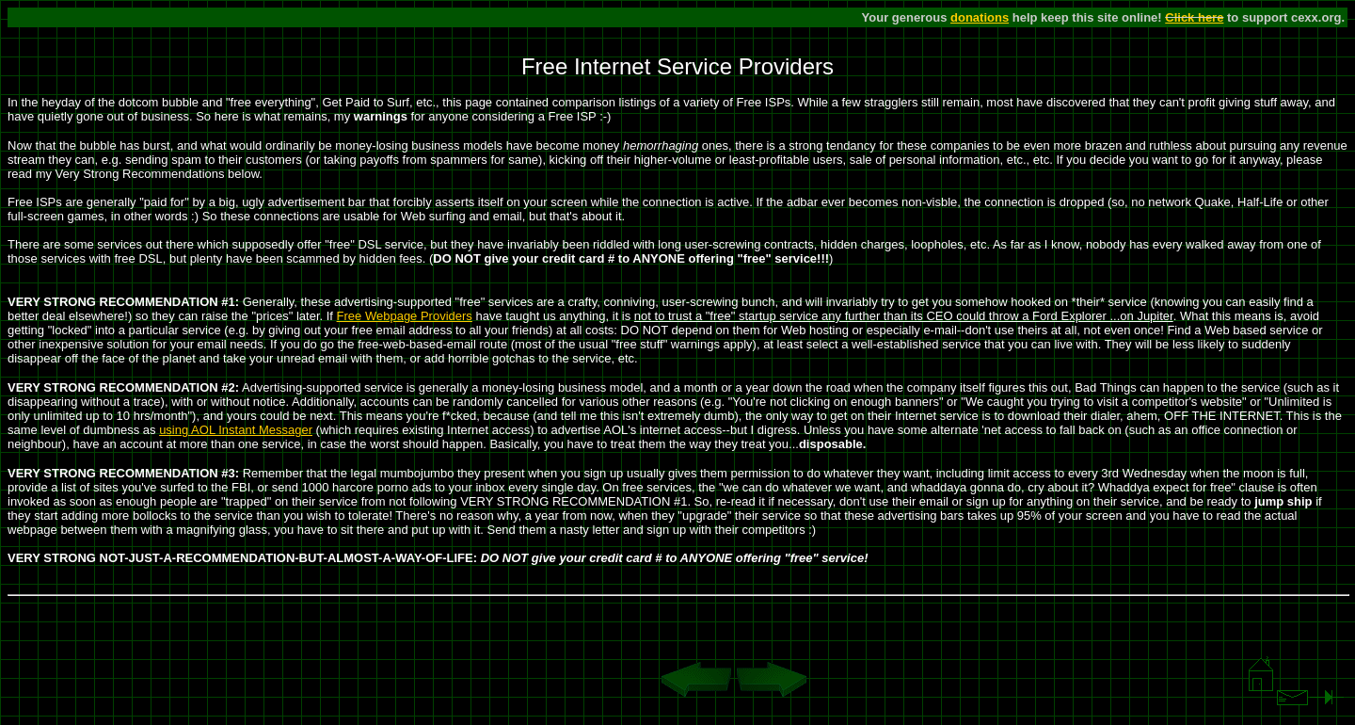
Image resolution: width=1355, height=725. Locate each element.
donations (979, 17)
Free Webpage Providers (404, 316)
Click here (1194, 17)
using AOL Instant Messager (235, 430)
